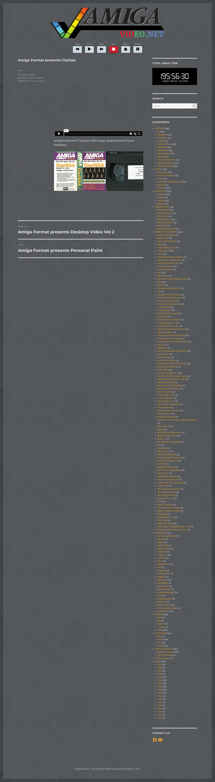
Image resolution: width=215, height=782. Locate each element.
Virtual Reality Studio (167, 608)
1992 (159, 686)
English (21, 81)
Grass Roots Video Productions (172, 363)
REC (113, 47)
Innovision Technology (168, 388)
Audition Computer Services (170, 257)
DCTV (160, 561)
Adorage (161, 539)
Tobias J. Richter (165, 504)
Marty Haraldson (165, 222)
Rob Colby (162, 225)
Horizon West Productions (169, 385)
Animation (23, 78)
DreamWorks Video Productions (172, 341)
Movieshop (162, 583)
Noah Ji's (161, 439)
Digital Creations (165, 332)
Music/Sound (163, 153)
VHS (41, 81)
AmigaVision (163, 548)
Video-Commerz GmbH (168, 511)
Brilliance (161, 551)
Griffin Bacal (163, 370)
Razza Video (163, 473)
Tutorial (34, 81)
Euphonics (162, 348)
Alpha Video (163, 238)
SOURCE (158, 614)
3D (158, 131)
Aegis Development (166, 235)
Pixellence (162, 448)
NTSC (159, 639)
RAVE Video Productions (168, 470)
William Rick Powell (166, 229)
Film (159, 636)
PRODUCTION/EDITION (166, 232)
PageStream (163, 586)
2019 (159, 714)
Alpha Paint (162, 545)
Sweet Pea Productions (168, 479)
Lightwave (162, 580)
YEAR (157, 661)
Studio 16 (161, 602)
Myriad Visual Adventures (169, 432)
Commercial (163, 172)
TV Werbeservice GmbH (168, 508)
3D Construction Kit (166, 536)
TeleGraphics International (170, 482)
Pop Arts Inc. (163, 451)
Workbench (162, 611)
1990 (159, 680)
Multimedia (162, 150)
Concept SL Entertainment (169, 297)
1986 (159, 667)
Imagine (161, 577)
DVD (159, 617)
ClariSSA (38, 78)
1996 (159, 699)
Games (160, 141)
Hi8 (159, 620)
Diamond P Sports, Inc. (168, 326)
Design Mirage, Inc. (166, 323)
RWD (77, 47)
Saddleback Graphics (167, 476)
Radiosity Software (166, 467)
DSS (159, 567)
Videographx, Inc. (165, 517)
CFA (159, 291)
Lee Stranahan (164, 219)
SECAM (160, 646)
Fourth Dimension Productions (172, 351)
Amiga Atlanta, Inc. (166, 247)
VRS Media (162, 520)
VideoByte (162, 514)
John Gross (162, 216)
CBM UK (161, 285)
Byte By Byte (163, 276)
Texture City (163, 486)
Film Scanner (163, 658)
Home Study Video (166, 382)
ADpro (160, 542)
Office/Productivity (166, 160)
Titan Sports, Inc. (165, 498)
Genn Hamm (163, 354)
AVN (20, 70)
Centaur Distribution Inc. (169, 288)
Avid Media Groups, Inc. (168, 263)
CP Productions (164, 310)
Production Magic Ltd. (167, 461)
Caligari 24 (162, 555)
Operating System (165, 163)
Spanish (161, 203)
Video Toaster (163, 605)
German (161, 200)
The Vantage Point (166, 495)
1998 (159, 705)
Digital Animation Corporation (171, 329)
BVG (31, 78)
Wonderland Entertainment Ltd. (172, 529)
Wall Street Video (165, 523)
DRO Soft (161, 345)
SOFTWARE (160, 533)
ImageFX (161, 570)
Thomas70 (165, 307)
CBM (159, 282)
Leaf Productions (165, 398)
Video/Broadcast (165, 166)
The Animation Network (168, 489)
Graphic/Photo (164, 144)
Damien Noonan (165, 213)
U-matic (161, 627)
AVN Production (164, 269)
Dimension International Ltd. (171, 335)
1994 (159, 693)
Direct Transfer (164, 655)
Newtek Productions (166, 435)
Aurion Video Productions (169, 260)
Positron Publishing (166, 454)
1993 (159, 689)
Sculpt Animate (164, 598)
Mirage (160, 429)
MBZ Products (164, 413)
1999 (159, 708)
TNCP (159, 501)
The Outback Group (166, 492)
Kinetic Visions (164, 392)
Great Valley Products (167, 366)
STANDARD (160, 633)
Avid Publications (165, 266)
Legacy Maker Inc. (165, 401)
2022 (159, 718)
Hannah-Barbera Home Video (171, 379)
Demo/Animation (165, 175)
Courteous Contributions (169, 304)
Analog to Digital (26, 74)
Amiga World (163, 250)
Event (160, 178)
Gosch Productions (166, 360)
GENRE (158, 169)
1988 (159, 674)
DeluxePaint (163, 564)
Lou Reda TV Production (168, 404)
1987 (159, 671)
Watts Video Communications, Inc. (173, 526)
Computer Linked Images (169, 294)
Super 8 (160, 624)
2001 (159, 711)
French (160, 197)
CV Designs (162, 316)
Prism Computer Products (169, 457)
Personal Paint (164, 589)
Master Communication (168, 410)
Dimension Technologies (169, 338)
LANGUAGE (160, 191)
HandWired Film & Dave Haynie (172, 376)
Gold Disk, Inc (164, 357)
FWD (101, 47)
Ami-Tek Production (167, 241)
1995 (159, 696)
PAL (28, 81)
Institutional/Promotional (169, 181)
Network (161, 156)
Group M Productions (167, 373)
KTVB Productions (166, 395)
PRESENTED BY (162, 207)
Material (161, 185)
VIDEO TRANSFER (163, 649)
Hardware (162, 147)
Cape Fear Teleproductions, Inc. (172, 279)
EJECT (125, 47)
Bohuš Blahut (163, 210)
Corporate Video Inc (166, 301)
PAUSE (137, 47)
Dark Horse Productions (168, 319)
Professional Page (165, 592)
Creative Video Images (167, 313)
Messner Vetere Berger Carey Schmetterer (177, 420)
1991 (159, 683)
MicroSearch (163, 426)
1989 (159, 677)
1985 (159, 664)
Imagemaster (163, 573)
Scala (159, 595)
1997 (159, 702)
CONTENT (159, 128)
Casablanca (162, 138)
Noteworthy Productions (169, 442)
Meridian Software (166, 417)
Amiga (160, 244)
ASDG (160, 254)
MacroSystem (163, 407)
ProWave (161, 464)
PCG (159, 445)
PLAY (89, 47)
